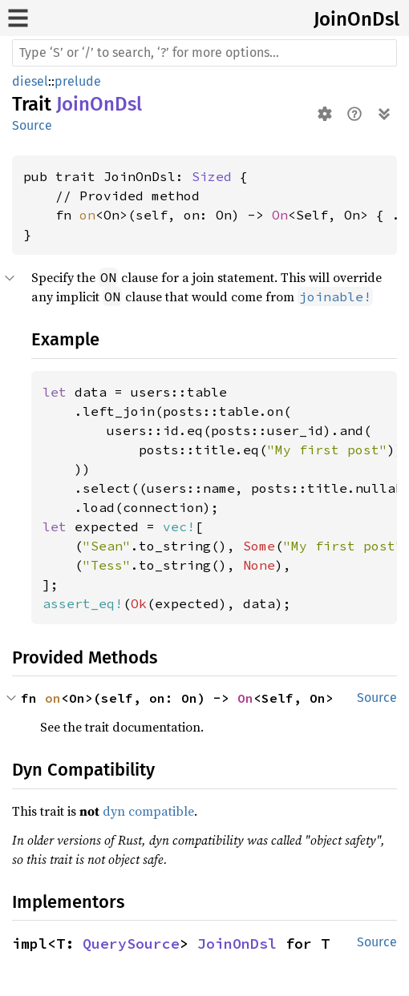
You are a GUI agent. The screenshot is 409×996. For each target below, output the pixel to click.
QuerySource (131, 943)
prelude (78, 81)
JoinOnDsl (356, 19)
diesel (30, 81)
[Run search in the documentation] (204, 53)
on (87, 215)
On (280, 215)
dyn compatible (148, 811)
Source (32, 125)
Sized (212, 176)
